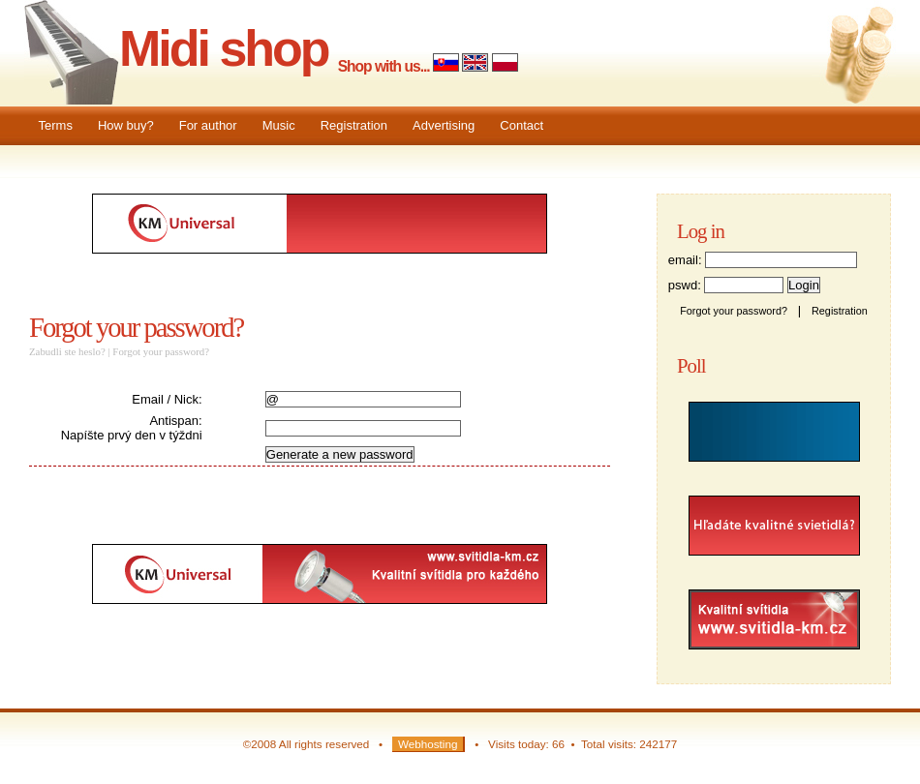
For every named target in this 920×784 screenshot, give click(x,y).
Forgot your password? (136, 328)
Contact (521, 125)
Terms (56, 125)
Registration (354, 125)
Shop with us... (384, 66)
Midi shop (223, 48)
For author (208, 125)
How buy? (126, 125)
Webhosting (428, 744)
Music (278, 125)
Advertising (444, 125)
